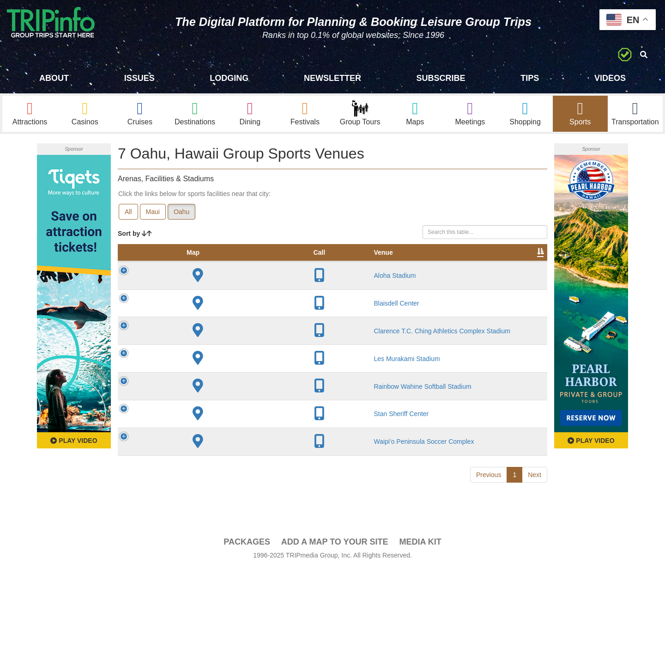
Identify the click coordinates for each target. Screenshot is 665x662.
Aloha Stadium (194, 295)
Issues (139, 78)
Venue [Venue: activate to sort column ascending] (182, 263)
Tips (529, 78)
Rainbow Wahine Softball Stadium (195, 461)
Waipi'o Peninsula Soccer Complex (197, 542)
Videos (610, 78)
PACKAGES (247, 634)
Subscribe (441, 78)
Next (534, 588)
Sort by (135, 235)
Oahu (181, 213)
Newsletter (332, 78)
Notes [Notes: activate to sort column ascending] (360, 263)
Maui (153, 213)
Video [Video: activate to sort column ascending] (453, 263)
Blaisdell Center (195, 344)
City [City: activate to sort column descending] (235, 263)
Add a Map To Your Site (334, 634)
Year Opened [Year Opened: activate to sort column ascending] (274, 258)
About (54, 78)
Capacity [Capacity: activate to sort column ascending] (319, 263)
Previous (488, 588)
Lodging (229, 78)
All (128, 213)
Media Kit (420, 634)
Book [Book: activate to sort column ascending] (488, 263)
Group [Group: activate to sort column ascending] (523, 263)
